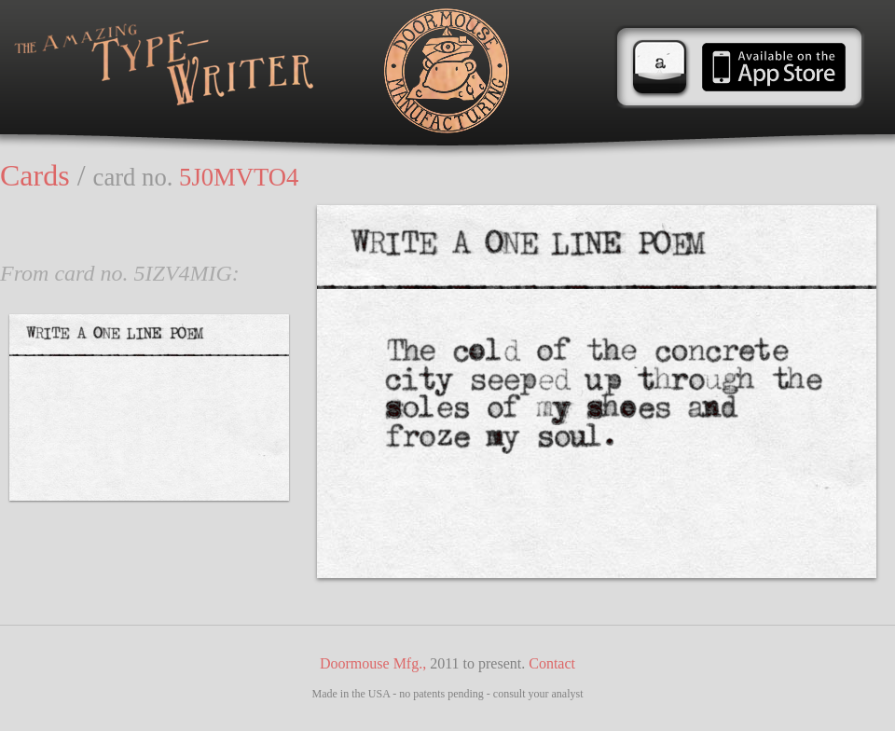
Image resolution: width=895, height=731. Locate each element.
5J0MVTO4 (238, 177)
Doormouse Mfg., (373, 663)
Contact (552, 663)
